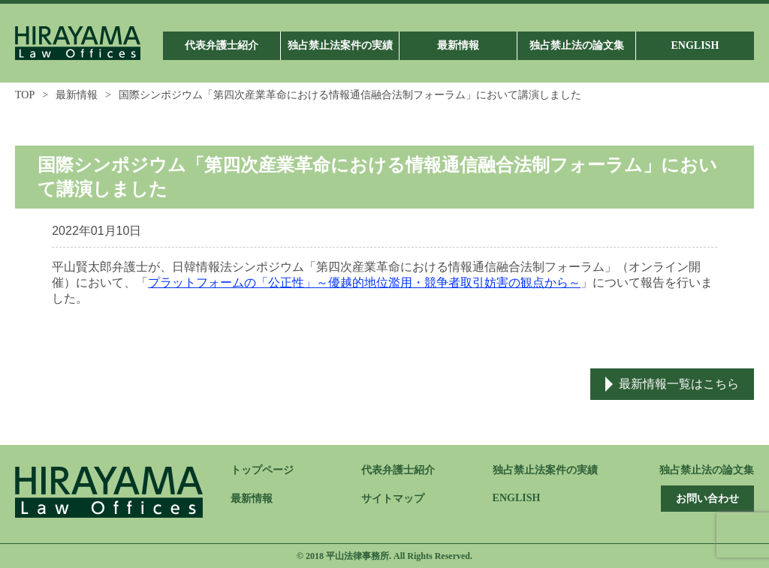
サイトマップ (392, 498)
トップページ (262, 470)
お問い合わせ (707, 498)
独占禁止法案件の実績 (545, 470)
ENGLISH (517, 497)
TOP (25, 95)
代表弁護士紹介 (398, 470)
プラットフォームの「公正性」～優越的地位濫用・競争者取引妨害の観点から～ (364, 282)
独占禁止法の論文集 (706, 470)
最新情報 (77, 95)
